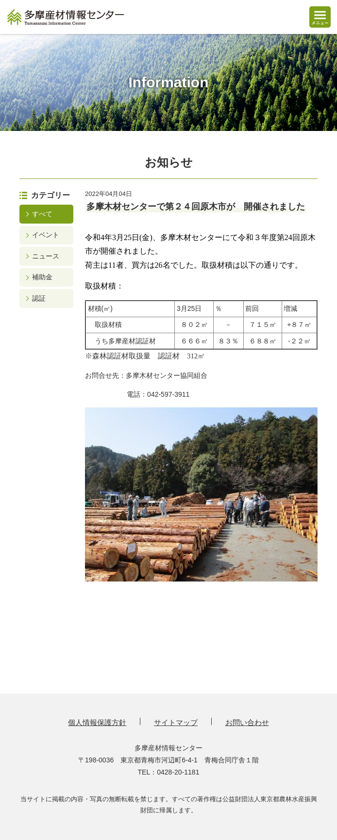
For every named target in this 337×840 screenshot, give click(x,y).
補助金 (42, 277)
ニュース (45, 256)
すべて (42, 214)
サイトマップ (176, 722)
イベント (45, 235)
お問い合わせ (247, 722)
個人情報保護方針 (97, 722)
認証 (39, 298)
